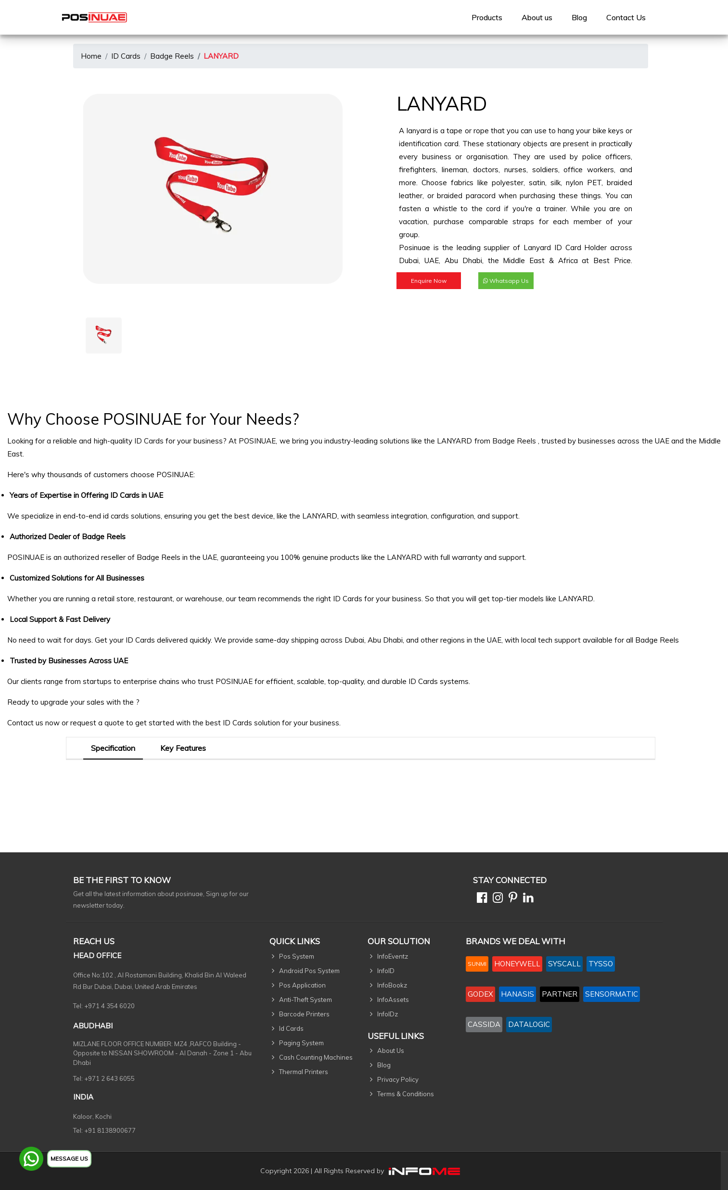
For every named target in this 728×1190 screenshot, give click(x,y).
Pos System (296, 956)
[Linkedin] (526, 899)
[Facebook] (480, 899)
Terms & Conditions (405, 1094)
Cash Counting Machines (316, 1057)
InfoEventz (392, 956)
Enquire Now (429, 280)
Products (487, 17)
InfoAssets (393, 999)
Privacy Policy (398, 1079)
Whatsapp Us (506, 280)
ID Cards (125, 56)
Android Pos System (309, 971)
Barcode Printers (304, 1014)
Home (91, 56)
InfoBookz (392, 985)
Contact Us (626, 17)
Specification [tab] (113, 748)
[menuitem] (487, 17)
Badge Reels (172, 56)
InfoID (386, 971)
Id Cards (291, 1028)
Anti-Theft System (305, 999)
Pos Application (302, 985)
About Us (390, 1050)
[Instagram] (496, 899)
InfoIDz (387, 1014)
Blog (579, 17)
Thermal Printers (303, 1072)
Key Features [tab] (183, 748)
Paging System (301, 1043)
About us (537, 17)
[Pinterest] (511, 899)
